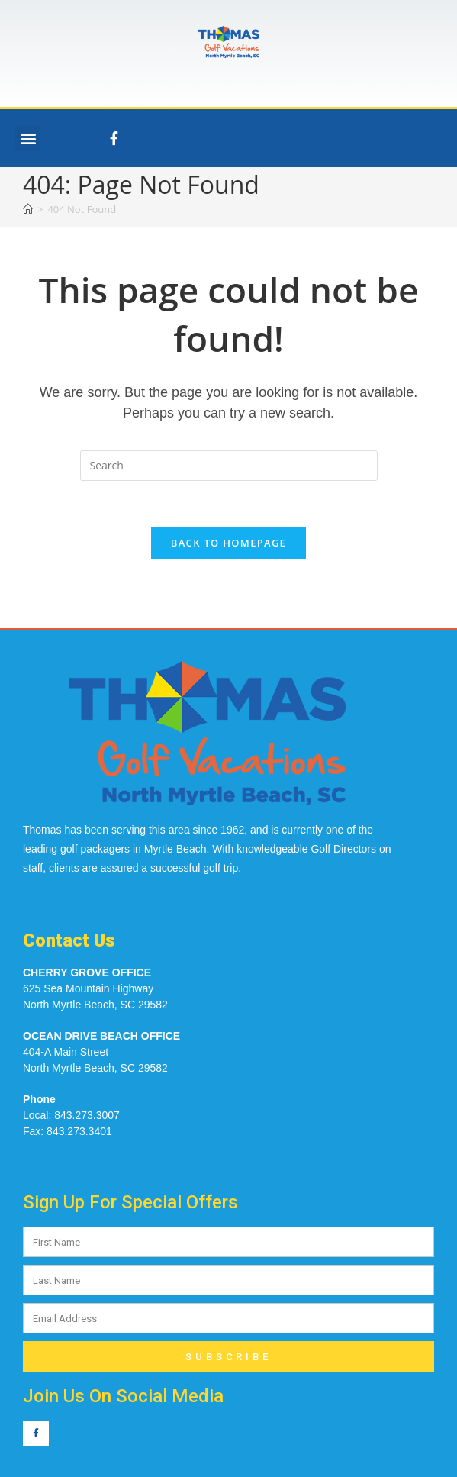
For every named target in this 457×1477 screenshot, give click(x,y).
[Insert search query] (229, 465)
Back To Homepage (228, 543)
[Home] (28, 209)
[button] (27, 138)
